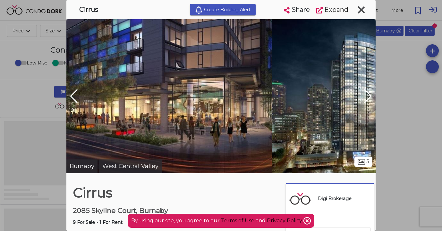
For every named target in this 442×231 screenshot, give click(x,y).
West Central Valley (130, 166)
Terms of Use (237, 221)
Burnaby (82, 166)
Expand (332, 9)
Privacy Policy (285, 221)
